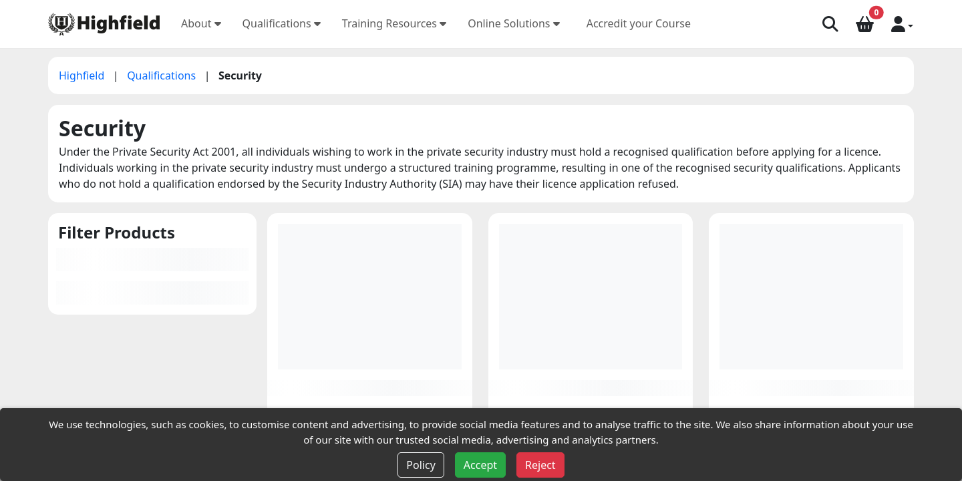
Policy (420, 465)
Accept (480, 465)
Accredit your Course (639, 23)
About (201, 23)
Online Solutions (514, 23)
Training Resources (394, 23)
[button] (902, 23)
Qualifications (282, 23)
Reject (540, 465)
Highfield (83, 75)
